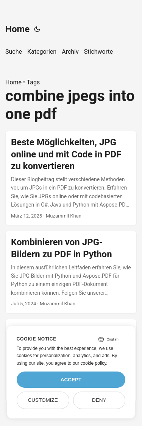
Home (17, 29)
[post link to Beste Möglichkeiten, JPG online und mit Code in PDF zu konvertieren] (71, 178)
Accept (71, 379)
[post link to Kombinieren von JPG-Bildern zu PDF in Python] (71, 272)
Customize (43, 400)
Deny (99, 400)
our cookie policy (89, 363)
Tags (33, 82)
